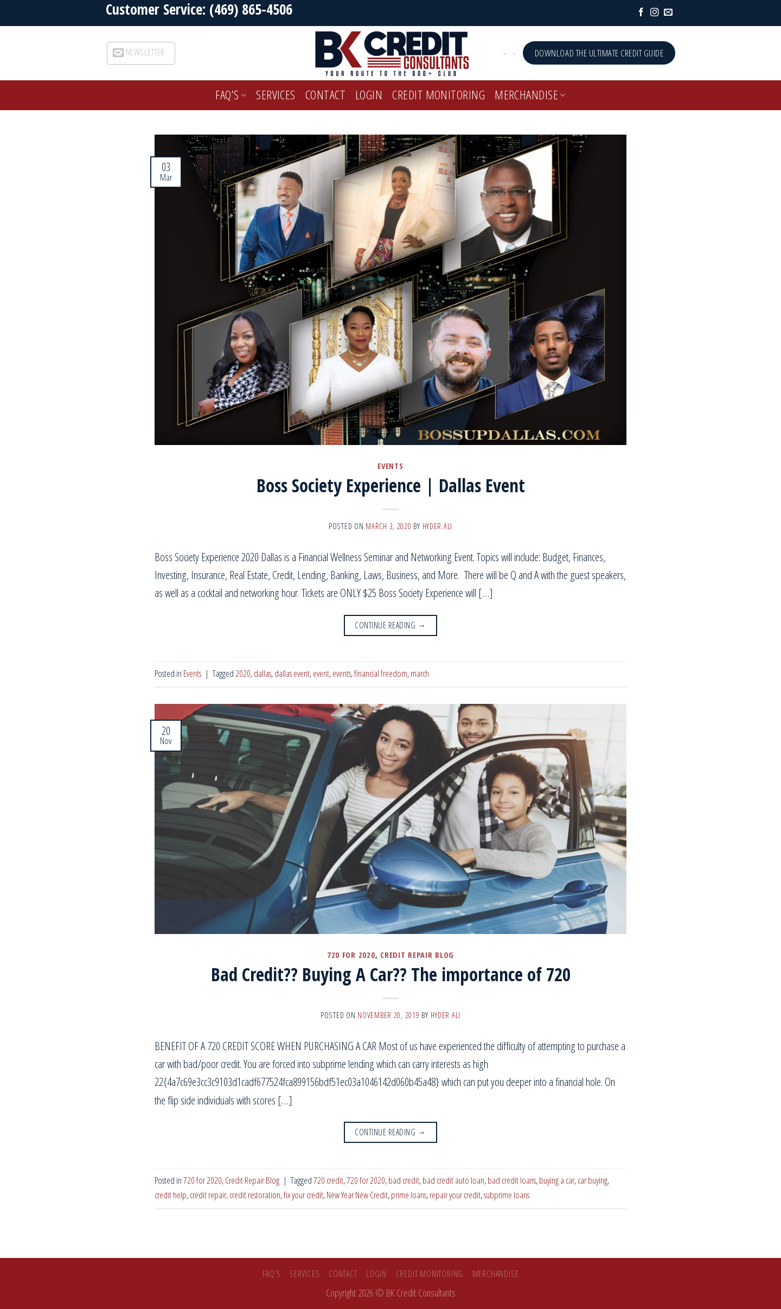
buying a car (556, 1180)
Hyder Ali (437, 525)
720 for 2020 (351, 954)
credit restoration (254, 1195)
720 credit (328, 1180)
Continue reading (390, 625)
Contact (325, 94)
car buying (592, 1180)
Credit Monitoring (438, 94)
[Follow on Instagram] (654, 12)
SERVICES (276, 94)
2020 (243, 673)
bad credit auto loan (453, 1180)
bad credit (403, 1180)
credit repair (208, 1195)
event (321, 673)
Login (368, 94)
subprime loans (506, 1195)
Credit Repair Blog (417, 954)
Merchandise (530, 94)
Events (390, 465)
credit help (171, 1195)
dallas (262, 673)
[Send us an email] (668, 12)
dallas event (292, 673)
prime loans (408, 1195)
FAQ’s (230, 94)
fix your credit (303, 1195)
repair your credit (455, 1195)
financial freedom (380, 673)
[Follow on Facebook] (641, 12)
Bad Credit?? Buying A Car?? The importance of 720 (391, 974)
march (420, 673)
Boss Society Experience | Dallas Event (391, 485)
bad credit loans (512, 1180)
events (341, 673)
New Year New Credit (357, 1195)
